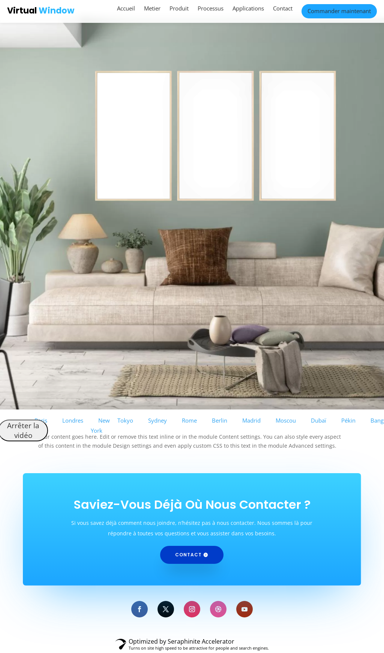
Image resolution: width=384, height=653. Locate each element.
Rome (189, 420)
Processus (211, 8)
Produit (179, 8)
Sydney (157, 420)
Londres (72, 420)
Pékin (348, 420)
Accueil (126, 8)
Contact (282, 8)
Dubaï (318, 420)
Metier (152, 8)
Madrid (251, 420)
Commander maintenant (339, 11)
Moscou (286, 420)
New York (100, 425)
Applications (248, 8)
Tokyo (125, 420)
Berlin (219, 420)
